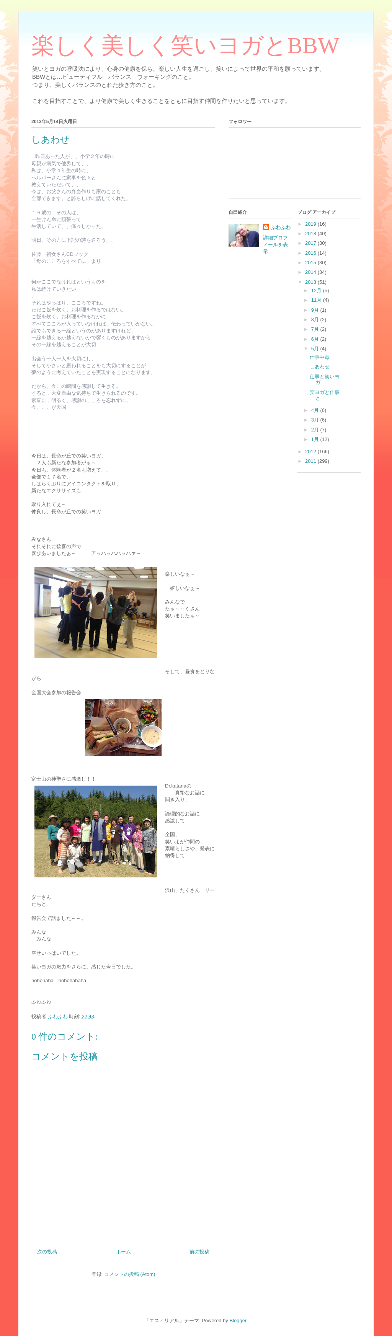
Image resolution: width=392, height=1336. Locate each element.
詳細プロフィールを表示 (275, 244)
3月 (315, 420)
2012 (311, 451)
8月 (315, 319)
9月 (315, 310)
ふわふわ (281, 227)
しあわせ (320, 366)
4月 (315, 410)
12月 (317, 290)
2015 (311, 262)
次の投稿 (47, 1252)
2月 (315, 430)
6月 (315, 339)
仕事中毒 (320, 357)
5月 (315, 348)
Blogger (237, 1320)
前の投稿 (199, 1252)
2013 (311, 282)
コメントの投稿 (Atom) (129, 1274)
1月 (315, 439)
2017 (311, 243)
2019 (311, 224)
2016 (311, 253)
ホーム (123, 1252)
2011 (311, 461)
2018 (311, 233)
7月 (315, 329)
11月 (317, 300)
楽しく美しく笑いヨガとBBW (185, 45)
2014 (311, 272)
